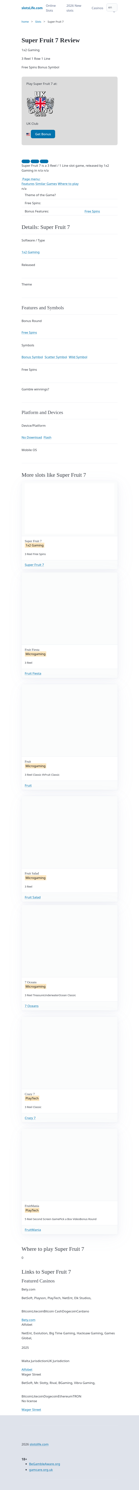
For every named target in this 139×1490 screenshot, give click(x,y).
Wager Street (31, 1409)
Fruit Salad (33, 897)
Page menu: (31, 179)
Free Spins (92, 211)
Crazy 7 (30, 1118)
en (110, 7)
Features (28, 184)
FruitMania (33, 1230)
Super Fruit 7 (34, 565)
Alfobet (27, 1369)
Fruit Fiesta (33, 673)
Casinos (97, 8)
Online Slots (51, 8)
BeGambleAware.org (44, 1464)
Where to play (68, 184)
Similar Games (46, 184)
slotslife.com (39, 1444)
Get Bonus (43, 134)
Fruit (28, 785)
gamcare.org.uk (41, 1470)
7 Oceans (32, 1006)
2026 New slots (73, 8)
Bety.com (29, 1320)
